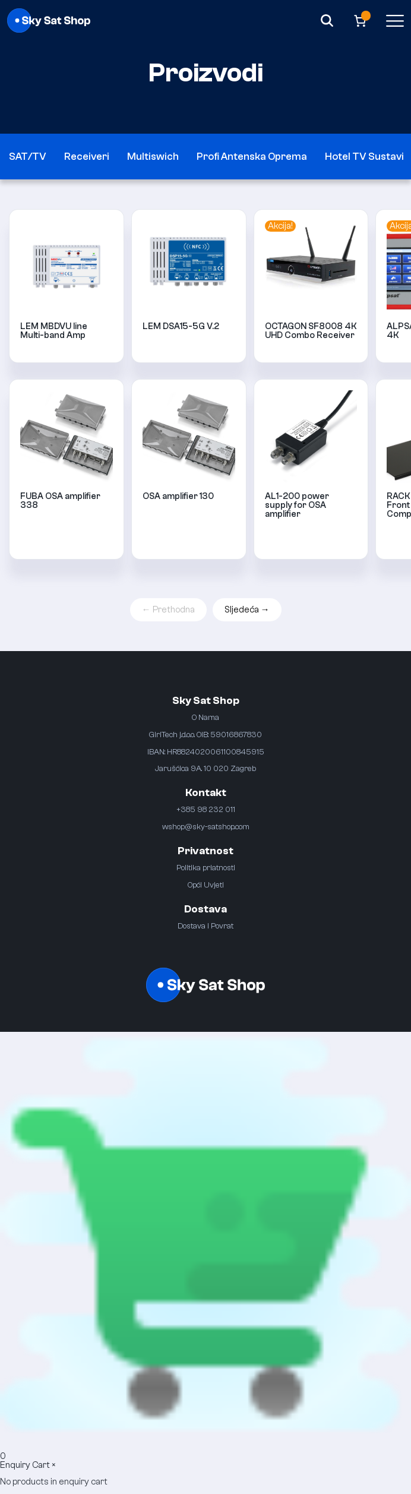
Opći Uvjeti (206, 884)
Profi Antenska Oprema (252, 156)
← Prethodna (168, 610)
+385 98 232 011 (205, 809)
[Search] (327, 20)
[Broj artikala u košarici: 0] (360, 20)
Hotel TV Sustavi (364, 156)
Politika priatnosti (205, 867)
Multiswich (153, 156)
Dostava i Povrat (205, 925)
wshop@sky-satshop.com (205, 826)
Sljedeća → (247, 610)
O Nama (205, 717)
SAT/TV (27, 156)
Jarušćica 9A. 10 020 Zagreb (205, 768)
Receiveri (86, 156)
